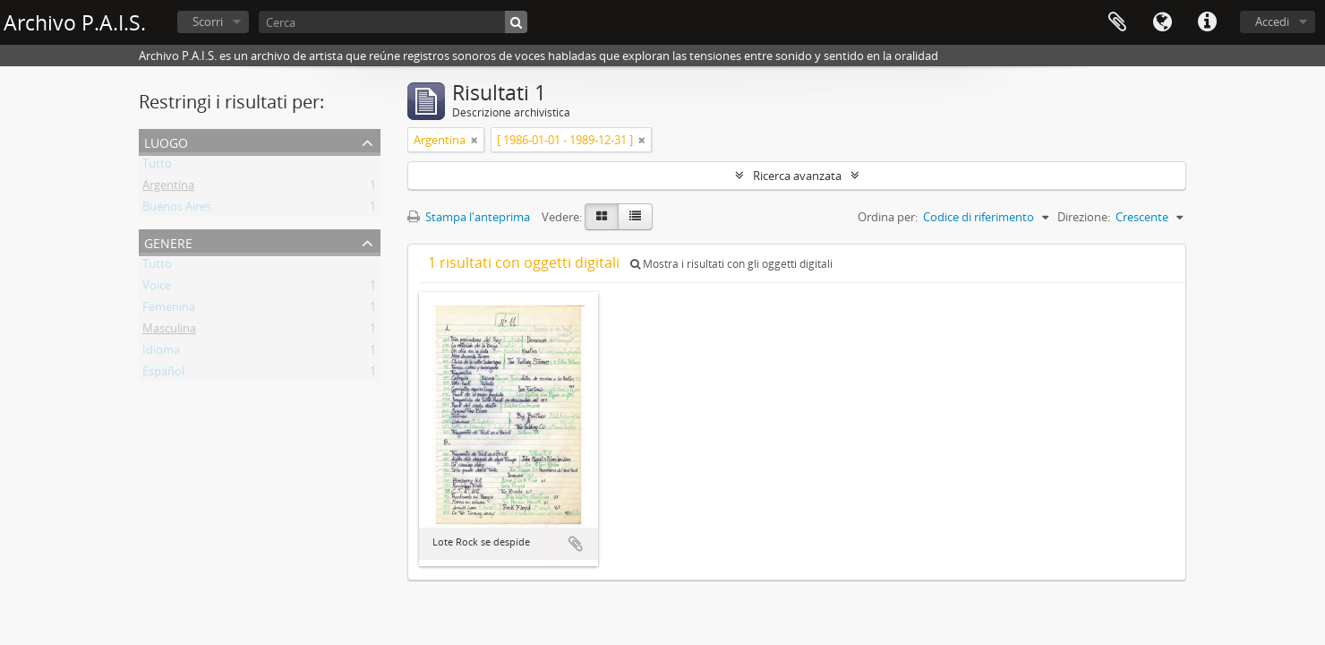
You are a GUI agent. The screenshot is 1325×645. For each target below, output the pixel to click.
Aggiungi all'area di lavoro (576, 544)
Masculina (169, 331)
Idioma (161, 353)
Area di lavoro (1117, 22)
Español (163, 374)
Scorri (207, 21)
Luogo (166, 141)
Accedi (1272, 21)
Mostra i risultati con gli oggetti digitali (731, 263)
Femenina (168, 310)
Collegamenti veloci (1206, 22)
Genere (168, 241)
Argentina (168, 188)
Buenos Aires (176, 210)
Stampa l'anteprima (468, 217)
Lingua (1162, 22)
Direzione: (1083, 217)
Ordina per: (888, 217)
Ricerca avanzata (797, 176)
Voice (156, 288)
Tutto (157, 167)
